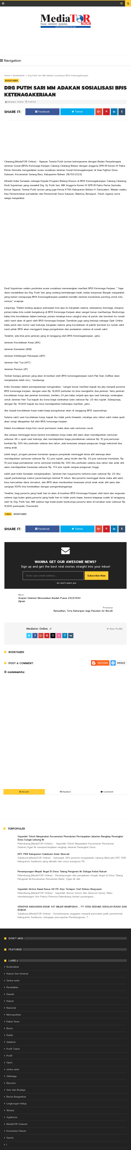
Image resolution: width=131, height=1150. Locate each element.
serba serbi (12, 1056)
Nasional (11, 995)
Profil (9, 1043)
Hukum (10, 988)
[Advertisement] (66, 40)
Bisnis (9, 1015)
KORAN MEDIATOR (47, 1146)
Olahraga (11, 1063)
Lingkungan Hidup (16, 1091)
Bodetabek (19, 75)
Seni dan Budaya (15, 1077)
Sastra (9, 1125)
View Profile (114, 616)
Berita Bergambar (16, 1084)
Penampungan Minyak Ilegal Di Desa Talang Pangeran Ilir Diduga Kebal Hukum (62, 858)
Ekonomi (11, 1070)
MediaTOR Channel (16, 1111)
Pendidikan (12, 974)
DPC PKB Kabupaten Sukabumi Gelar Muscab (43, 841)
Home (7, 75)
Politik (9, 1022)
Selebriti (11, 1029)
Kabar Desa (12, 1009)
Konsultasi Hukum (16, 1118)
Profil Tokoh (13, 1036)
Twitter (77, 111)
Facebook (42, 111)
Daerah (10, 981)
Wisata (10, 1097)
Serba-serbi (12, 968)
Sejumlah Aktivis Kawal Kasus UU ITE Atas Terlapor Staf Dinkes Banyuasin (60, 876)
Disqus (121, 650)
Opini (9, 1050)
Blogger (103, 650)
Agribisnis (11, 1104)
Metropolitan (13, 1002)
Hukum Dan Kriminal (17, 961)
